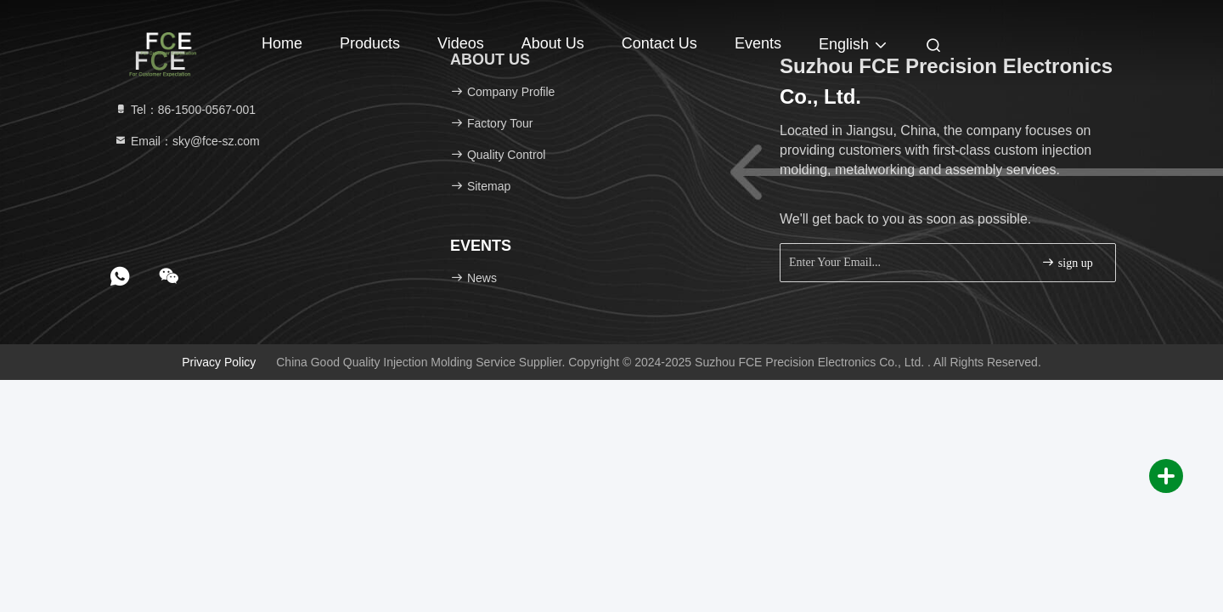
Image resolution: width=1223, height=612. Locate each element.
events (758, 43)
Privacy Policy (219, 362)
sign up (1066, 262)
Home (282, 43)
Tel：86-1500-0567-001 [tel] (185, 109)
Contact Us (659, 43)
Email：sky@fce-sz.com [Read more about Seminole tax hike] (187, 141)
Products (370, 43)
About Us (552, 43)
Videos (460, 43)
